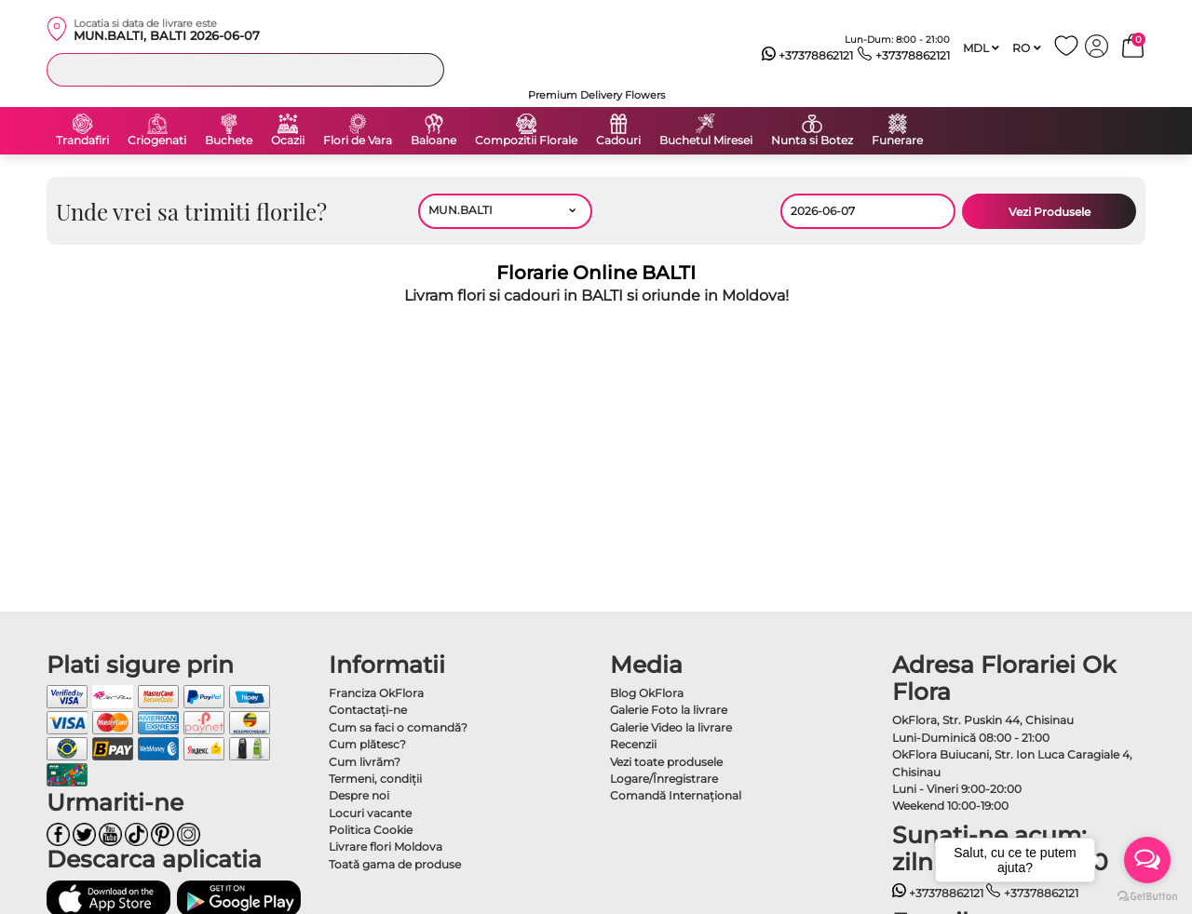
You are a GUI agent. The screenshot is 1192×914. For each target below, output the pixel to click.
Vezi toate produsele (666, 762)
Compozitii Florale (526, 140)
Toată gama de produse (395, 864)
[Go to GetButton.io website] (1147, 895)
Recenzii (633, 744)
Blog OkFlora (647, 693)
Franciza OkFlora (376, 693)
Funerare (897, 140)
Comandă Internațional (675, 795)
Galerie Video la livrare (671, 727)
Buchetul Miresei (705, 140)
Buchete (228, 140)
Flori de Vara (357, 140)
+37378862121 (808, 56)
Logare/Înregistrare (664, 779)
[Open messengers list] (1147, 860)
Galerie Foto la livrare (668, 710)
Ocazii (288, 140)
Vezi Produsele (1049, 212)
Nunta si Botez (812, 140)
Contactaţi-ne (368, 710)
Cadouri (618, 140)
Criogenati (157, 140)
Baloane (433, 140)
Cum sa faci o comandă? (398, 727)
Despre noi (359, 795)
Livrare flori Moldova (385, 847)
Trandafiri (82, 140)
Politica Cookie (371, 830)
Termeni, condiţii (375, 779)
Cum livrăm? (364, 762)
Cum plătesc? (367, 744)
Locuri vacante (370, 813)
